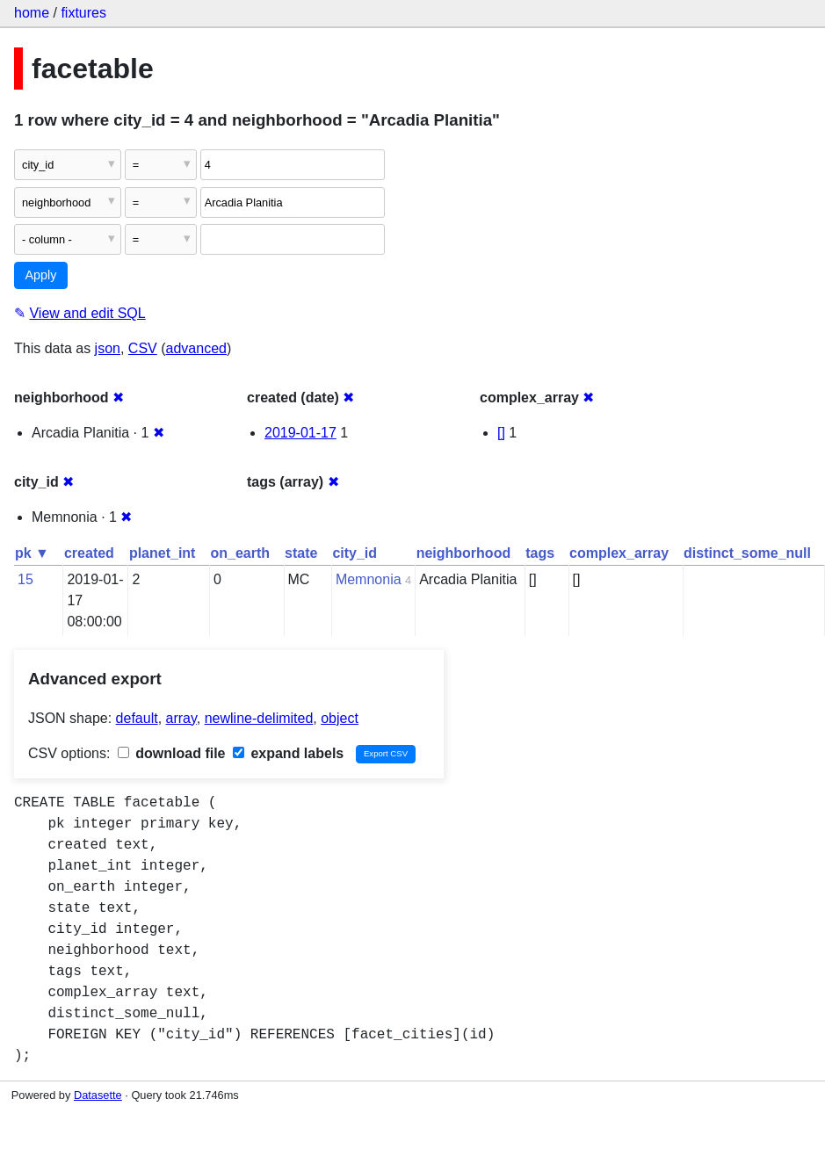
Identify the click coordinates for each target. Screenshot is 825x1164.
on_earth (240, 553)
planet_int (162, 553)
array (181, 718)
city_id (354, 553)
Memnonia (369, 579)
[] (501, 432)
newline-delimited (259, 718)
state (301, 553)
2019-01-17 (300, 432)
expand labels (288, 753)
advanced (196, 348)
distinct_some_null (747, 553)
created (89, 553)
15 (25, 579)
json (107, 348)
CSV (142, 348)
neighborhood (463, 553)
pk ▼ (32, 553)
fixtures (83, 12)
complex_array (619, 553)
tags (539, 553)
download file (172, 753)
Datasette (98, 1095)
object (339, 718)
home (31, 12)
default (137, 718)
